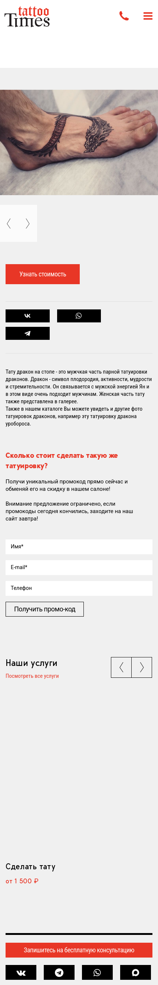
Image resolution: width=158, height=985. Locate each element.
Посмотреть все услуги (32, 676)
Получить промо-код (44, 609)
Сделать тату (30, 866)
